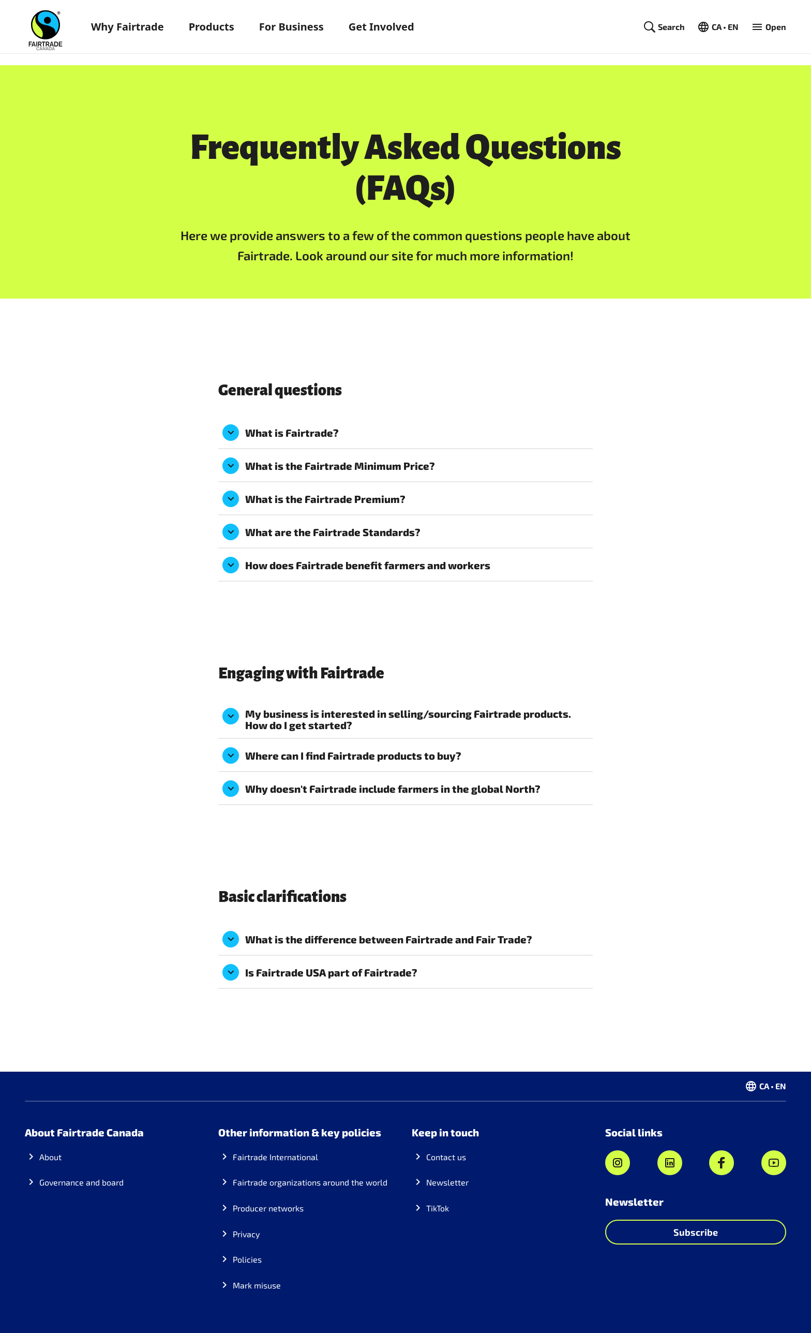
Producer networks (268, 1208)
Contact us (446, 1157)
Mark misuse (257, 1285)
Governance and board (81, 1182)
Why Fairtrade (127, 27)
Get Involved (381, 27)
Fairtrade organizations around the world (310, 1182)
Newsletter (447, 1182)
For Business (291, 27)
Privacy (246, 1234)
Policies (247, 1259)
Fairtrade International (275, 1157)
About (50, 1157)
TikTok (437, 1208)
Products (211, 27)
